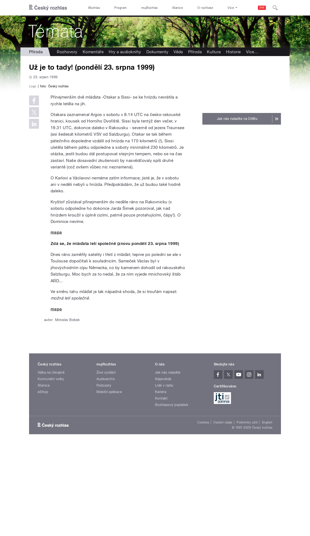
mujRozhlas (149, 7)
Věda (178, 51)
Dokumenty (157, 51)
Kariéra (160, 483)
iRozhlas (94, 7)
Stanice (177, 7)
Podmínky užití (247, 514)
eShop (43, 483)
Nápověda (163, 471)
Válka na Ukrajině (51, 464)
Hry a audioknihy (125, 51)
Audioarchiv (105, 471)
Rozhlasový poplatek (171, 496)
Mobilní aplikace (109, 483)
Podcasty (104, 477)
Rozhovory (67, 51)
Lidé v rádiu (164, 477)
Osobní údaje (222, 514)
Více (252, 51)
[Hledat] (275, 8)
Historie (233, 51)
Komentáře (93, 51)
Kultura (214, 51)
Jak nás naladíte (168, 464)
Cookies (203, 514)
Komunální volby (51, 471)
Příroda (36, 51)
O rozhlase (205, 7)
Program (120, 7)
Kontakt (161, 490)
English (267, 514)
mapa (56, 323)
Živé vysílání (106, 464)
